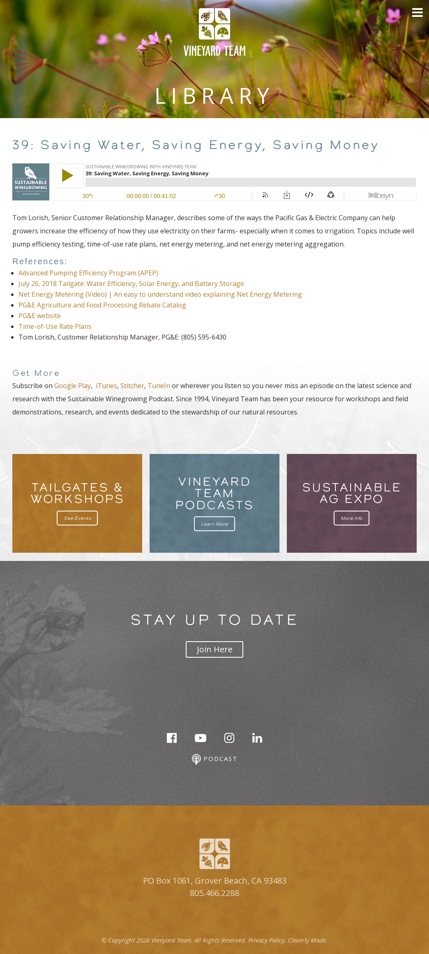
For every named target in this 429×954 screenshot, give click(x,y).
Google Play (72, 385)
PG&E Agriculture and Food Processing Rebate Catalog (102, 304)
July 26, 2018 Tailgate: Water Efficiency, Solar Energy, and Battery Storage (131, 283)
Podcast (215, 759)
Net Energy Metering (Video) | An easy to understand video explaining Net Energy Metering (160, 294)
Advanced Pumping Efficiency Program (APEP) (88, 272)
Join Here (215, 649)
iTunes (106, 385)
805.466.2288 (214, 892)
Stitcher (132, 385)
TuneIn (159, 385)
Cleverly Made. (308, 940)
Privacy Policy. (267, 940)
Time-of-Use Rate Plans (55, 326)
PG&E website (39, 315)
